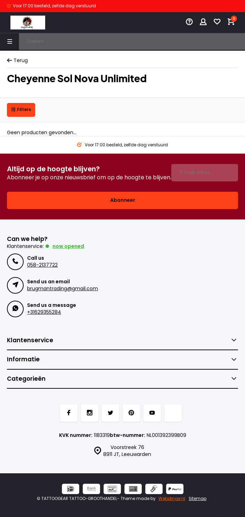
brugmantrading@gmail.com (62, 288)
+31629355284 (44, 312)
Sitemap (197, 498)
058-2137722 (42, 264)
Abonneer (122, 200)
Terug (17, 60)
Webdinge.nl (171, 498)
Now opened (68, 246)
